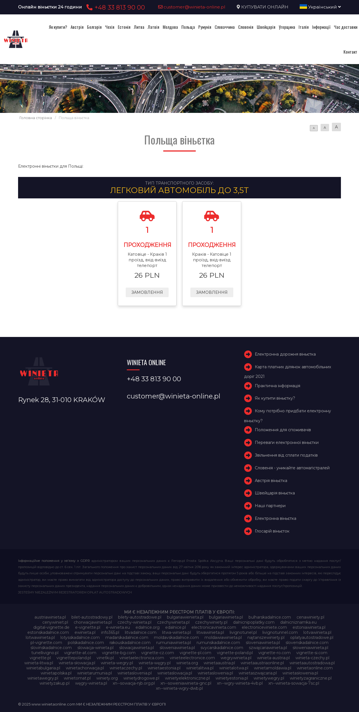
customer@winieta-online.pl (191, 7)
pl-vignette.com (46, 642)
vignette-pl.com (195, 652)
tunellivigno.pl (44, 652)
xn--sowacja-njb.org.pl (134, 683)
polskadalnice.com (86, 642)
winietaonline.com (315, 668)
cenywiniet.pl (55, 622)
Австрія (77, 27)
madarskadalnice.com (126, 637)
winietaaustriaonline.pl (262, 662)
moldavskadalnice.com (176, 637)
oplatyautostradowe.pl (311, 637)
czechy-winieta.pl (134, 622)
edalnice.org (148, 627)
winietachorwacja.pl (85, 668)
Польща (188, 27)
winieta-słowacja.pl (77, 662)
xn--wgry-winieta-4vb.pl (240, 683)
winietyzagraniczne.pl (311, 678)
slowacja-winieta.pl (95, 647)
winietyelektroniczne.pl (187, 678)
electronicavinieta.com (214, 627)
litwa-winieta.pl (176, 632)
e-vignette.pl (87, 627)
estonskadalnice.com (48, 632)
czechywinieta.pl (173, 622)
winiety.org (107, 678)
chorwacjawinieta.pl (93, 622)
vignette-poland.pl (235, 652)
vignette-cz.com (157, 652)
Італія (304, 27)
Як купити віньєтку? (275, 398)
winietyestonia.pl (232, 678)
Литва (139, 27)
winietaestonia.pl (164, 668)
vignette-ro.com (274, 652)
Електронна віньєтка (275, 518)
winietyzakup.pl (54, 683)
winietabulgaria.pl (43, 668)
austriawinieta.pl (50, 617)
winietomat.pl (77, 678)
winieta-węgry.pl (155, 662)
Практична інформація (277, 385)
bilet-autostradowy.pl (91, 617)
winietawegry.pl (42, 678)
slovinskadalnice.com (51, 647)
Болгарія (94, 27)
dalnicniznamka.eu (298, 622)
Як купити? (58, 27)
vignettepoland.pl (73, 657)
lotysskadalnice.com (80, 637)
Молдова (170, 27)
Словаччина (225, 27)
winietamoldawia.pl (272, 668)
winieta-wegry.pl (117, 662)
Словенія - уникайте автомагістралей (292, 467)
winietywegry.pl (269, 678)
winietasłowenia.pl (300, 673)
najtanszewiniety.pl (265, 637)
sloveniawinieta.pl (263, 642)
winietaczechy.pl (126, 668)
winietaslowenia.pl (215, 673)
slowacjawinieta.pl (136, 647)
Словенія (245, 27)
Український (320, 7)
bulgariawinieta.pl (226, 617)
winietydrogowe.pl (141, 678)
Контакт (350, 52)
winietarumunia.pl (94, 673)
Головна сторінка (35, 118)
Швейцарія (266, 27)
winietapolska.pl (56, 673)
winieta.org (187, 662)
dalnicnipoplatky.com (254, 622)
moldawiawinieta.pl (223, 637)
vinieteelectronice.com (192, 657)
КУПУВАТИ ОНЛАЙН (264, 7)
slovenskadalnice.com (307, 642)
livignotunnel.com (280, 632)
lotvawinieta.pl (317, 632)
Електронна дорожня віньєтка (285, 354)
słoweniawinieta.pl (310, 647)
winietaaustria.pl (219, 662)
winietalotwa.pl (233, 668)
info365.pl (110, 632)
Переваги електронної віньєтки (287, 442)
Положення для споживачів (283, 430)
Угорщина (287, 27)
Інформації (321, 27)
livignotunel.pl (243, 632)
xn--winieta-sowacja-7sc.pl (293, 683)
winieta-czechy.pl (312, 657)
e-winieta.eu (118, 627)
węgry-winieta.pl (91, 683)
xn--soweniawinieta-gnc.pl (185, 683)
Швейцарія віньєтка (275, 493)
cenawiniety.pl (310, 617)
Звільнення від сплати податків (286, 455)
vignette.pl (40, 657)
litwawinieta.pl (210, 632)
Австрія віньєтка (271, 480)
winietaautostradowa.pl (312, 662)
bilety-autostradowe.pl (139, 617)
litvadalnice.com (140, 632)
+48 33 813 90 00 (115, 7)
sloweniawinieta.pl (177, 647)
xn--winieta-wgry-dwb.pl (179, 688)
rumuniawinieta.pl (173, 642)
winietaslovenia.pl (135, 673)
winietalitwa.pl (200, 668)
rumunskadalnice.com (218, 642)
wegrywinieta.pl (236, 657)
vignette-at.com (80, 652)
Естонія (124, 27)
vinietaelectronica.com (141, 657)
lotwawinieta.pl (40, 637)
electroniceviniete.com (264, 627)
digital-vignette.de (51, 627)
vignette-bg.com (119, 652)
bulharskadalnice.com (270, 617)
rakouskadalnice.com (130, 642)
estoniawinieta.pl (309, 627)
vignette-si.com (311, 652)
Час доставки (345, 27)
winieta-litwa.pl (38, 662)
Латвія (153, 27)
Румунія (204, 27)
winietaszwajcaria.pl (258, 673)
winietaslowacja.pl (174, 673)
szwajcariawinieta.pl (268, 647)
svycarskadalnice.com (222, 647)
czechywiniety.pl (211, 622)
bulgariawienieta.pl (185, 617)
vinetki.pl (105, 657)
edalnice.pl (175, 627)
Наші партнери (270, 505)
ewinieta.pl (85, 632)
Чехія (109, 27)
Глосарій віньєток (272, 531)
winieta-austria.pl (273, 657)
